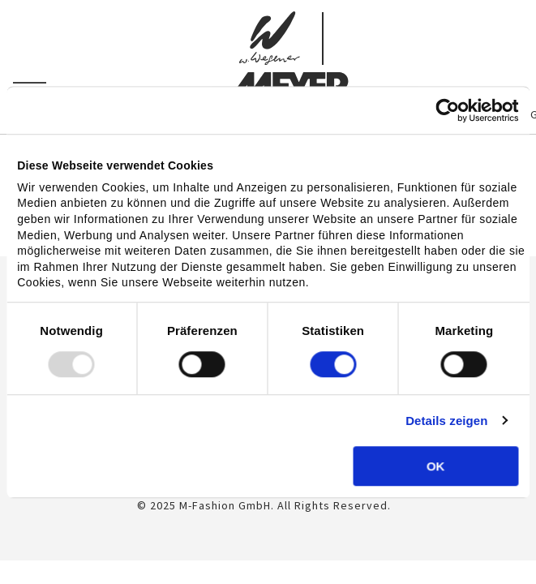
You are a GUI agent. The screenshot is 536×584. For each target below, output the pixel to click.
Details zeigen (446, 420)
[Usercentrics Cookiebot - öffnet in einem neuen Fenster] (447, 110)
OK (436, 466)
